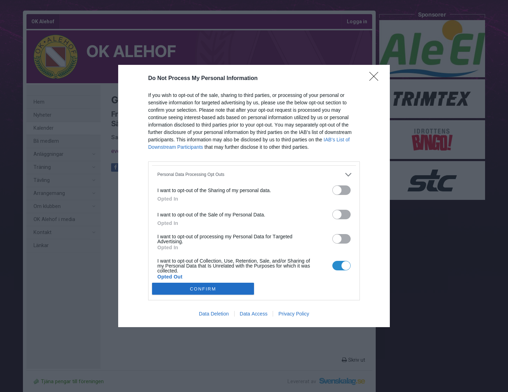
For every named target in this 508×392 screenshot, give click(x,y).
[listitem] (254, 174)
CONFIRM (203, 289)
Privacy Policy (293, 314)
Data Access (254, 314)
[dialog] (254, 196)
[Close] (376, 78)
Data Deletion (214, 314)
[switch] (341, 190)
